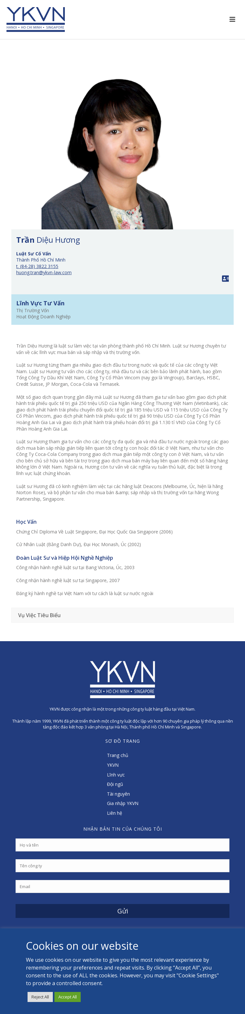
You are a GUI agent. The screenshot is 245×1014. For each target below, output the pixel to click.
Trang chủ (117, 755)
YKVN (113, 765)
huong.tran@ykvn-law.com (44, 272)
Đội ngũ (115, 784)
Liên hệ (114, 813)
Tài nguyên (118, 794)
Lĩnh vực (116, 775)
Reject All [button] (40, 997)
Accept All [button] (67, 997)
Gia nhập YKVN (122, 803)
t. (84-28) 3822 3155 (37, 266)
